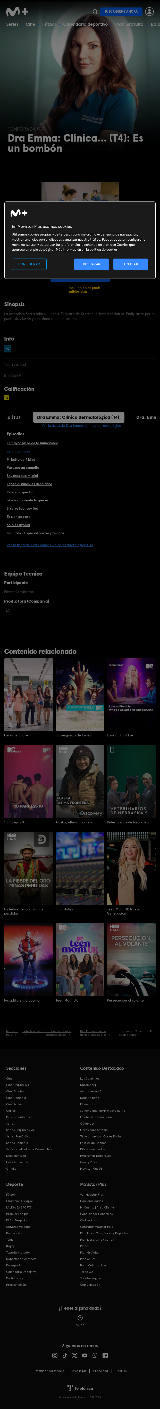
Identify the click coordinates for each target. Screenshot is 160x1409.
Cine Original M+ (17, 1084)
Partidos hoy (14, 1278)
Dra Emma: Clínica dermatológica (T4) (78, 417)
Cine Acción (14, 1104)
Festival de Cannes (93, 1142)
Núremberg (88, 1084)
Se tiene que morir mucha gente (102, 1110)
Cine (30, 24)
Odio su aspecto (19, 492)
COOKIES (121, 1370)
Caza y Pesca (89, 1162)
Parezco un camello (23, 467)
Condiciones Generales (96, 1213)
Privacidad (100, 1370)
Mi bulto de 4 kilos (21, 459)
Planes (84, 1246)
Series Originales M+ (20, 1130)
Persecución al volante (125, 1000)
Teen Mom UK (67, 1000)
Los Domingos (89, 1078)
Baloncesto (14, 1233)
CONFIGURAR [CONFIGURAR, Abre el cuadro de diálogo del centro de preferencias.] (29, 264)
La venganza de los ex (73, 735)
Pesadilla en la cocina (21, 1000)
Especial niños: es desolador (29, 484)
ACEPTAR (130, 264)
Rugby (10, 1246)
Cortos (10, 1110)
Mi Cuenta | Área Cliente (97, 1207)
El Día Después (16, 1220)
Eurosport (13, 1265)
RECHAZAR (91, 264)
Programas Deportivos (95, 1155)
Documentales (16, 1155)
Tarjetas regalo (90, 1278)
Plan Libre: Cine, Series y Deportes (104, 1233)
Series (12, 24)
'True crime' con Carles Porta (100, 1136)
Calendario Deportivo (21, 1271)
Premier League (17, 1213)
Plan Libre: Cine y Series (97, 1239)
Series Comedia (17, 1142)
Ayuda (80, 1320)
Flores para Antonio (94, 1130)
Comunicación (90, 1284)
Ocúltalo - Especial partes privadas (35, 533)
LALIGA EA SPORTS (18, 1207)
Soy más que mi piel (22, 476)
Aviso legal (79, 1370)
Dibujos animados (92, 1149)
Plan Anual (87, 1258)
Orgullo (11, 1168)
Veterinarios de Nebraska (128, 822)
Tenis (9, 1239)
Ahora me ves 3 (91, 1091)
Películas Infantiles (19, 1117)
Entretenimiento (17, 1162)
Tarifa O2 (86, 1271)
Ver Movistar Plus (92, 1194)
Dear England (89, 1097)
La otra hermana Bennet (97, 1117)
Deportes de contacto (21, 1258)
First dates (64, 909)
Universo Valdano (18, 1226)
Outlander (87, 1123)
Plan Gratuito (129, 24)
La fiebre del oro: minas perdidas (23, 911)
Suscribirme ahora (121, 11)
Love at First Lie (120, 735)
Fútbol (49, 24)
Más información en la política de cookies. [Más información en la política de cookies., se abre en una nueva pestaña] (87, 249)
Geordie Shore (16, 735)
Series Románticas (19, 1136)
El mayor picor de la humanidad (32, 443)
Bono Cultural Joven (94, 1265)
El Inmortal (87, 1104)
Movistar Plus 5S (91, 1168)
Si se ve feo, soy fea (22, 508)
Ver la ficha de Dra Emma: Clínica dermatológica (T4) (50, 545)
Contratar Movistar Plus (96, 1226)
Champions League (19, 1201)
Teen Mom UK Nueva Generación (123, 911)
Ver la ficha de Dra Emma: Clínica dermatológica (81, 425)
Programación (16, 1284)
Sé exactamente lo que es (27, 500)
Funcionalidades (91, 1201)
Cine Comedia (16, 1097)
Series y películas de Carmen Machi (30, 1149)
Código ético (89, 1220)
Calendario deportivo (85, 24)
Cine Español (15, 1091)
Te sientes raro (18, 517)
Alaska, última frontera (74, 822)
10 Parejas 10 (14, 822)
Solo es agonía (18, 525)
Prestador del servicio (49, 1370)
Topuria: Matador (18, 1252)
